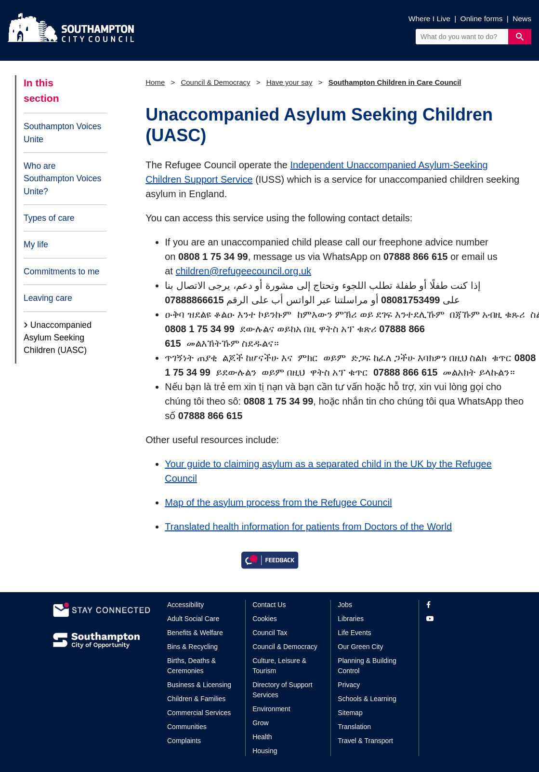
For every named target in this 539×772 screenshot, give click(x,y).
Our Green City (360, 646)
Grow (260, 723)
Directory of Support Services (282, 690)
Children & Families (196, 699)
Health (262, 737)
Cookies (264, 619)
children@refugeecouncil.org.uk (244, 271)
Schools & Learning (367, 699)
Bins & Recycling (192, 646)
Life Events (354, 633)
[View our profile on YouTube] (456, 619)
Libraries (351, 619)
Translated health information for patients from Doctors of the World (308, 526)
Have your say (289, 82)
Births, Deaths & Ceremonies (191, 666)
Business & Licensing (199, 685)
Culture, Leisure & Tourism (279, 666)
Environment (271, 709)
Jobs (345, 605)
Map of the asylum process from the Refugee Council (278, 502)
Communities (187, 727)
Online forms (481, 18)
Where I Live (429, 18)
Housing (264, 751)
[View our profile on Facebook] (456, 605)
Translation (354, 727)
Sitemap (350, 713)
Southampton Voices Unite (62, 133)
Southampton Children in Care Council (395, 82)
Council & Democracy (215, 82)
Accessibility (185, 605)
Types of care (49, 218)
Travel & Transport (365, 741)
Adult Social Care (193, 619)
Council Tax (269, 633)
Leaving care (48, 298)
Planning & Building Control (367, 666)
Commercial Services (199, 713)
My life (36, 244)
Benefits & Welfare (195, 633)
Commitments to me (61, 271)
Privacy (349, 685)
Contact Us (269, 605)
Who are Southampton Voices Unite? (62, 178)
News (522, 18)
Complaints (184, 741)
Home (155, 82)
